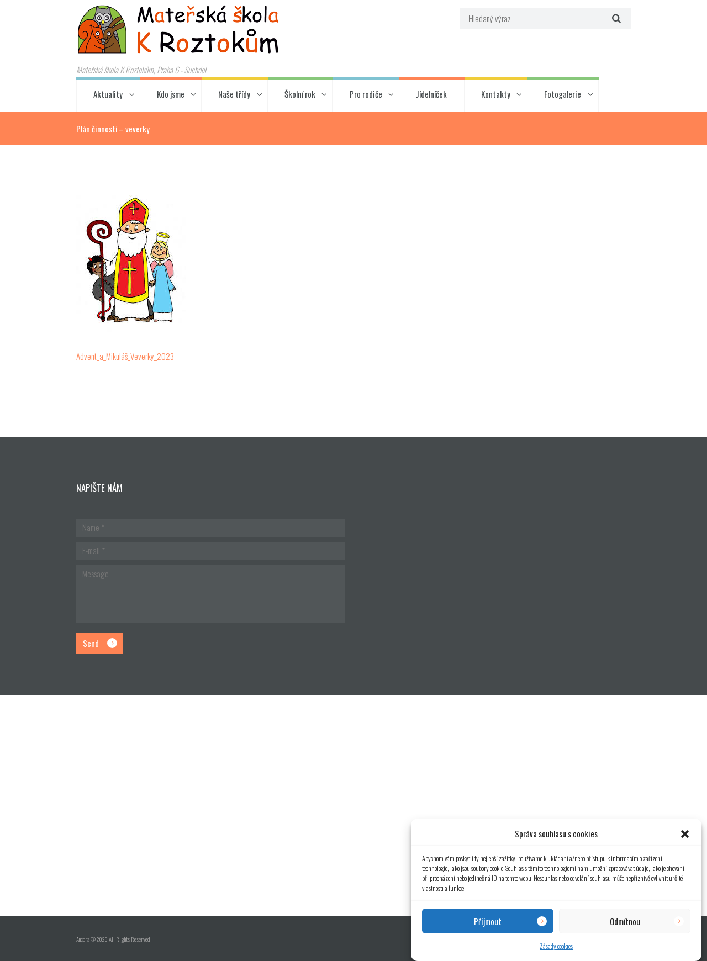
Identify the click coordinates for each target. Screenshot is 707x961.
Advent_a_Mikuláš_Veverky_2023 (125, 356)
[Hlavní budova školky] (353, 805)
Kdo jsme (170, 94)
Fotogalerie (562, 94)
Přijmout (488, 921)
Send (91, 643)
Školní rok (299, 94)
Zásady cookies (556, 946)
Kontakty (495, 94)
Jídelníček (431, 94)
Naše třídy (234, 94)
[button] (684, 834)
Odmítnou (625, 921)
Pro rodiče (366, 94)
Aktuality (108, 94)
